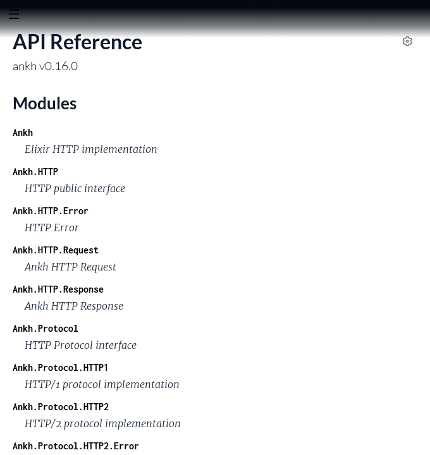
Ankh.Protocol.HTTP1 (61, 367)
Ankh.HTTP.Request (56, 250)
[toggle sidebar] (13, 16)
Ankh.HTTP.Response (58, 289)
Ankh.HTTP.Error (51, 210)
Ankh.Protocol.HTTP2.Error (76, 445)
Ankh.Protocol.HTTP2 (61, 406)
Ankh (23, 132)
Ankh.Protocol (45, 328)
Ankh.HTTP (35, 171)
